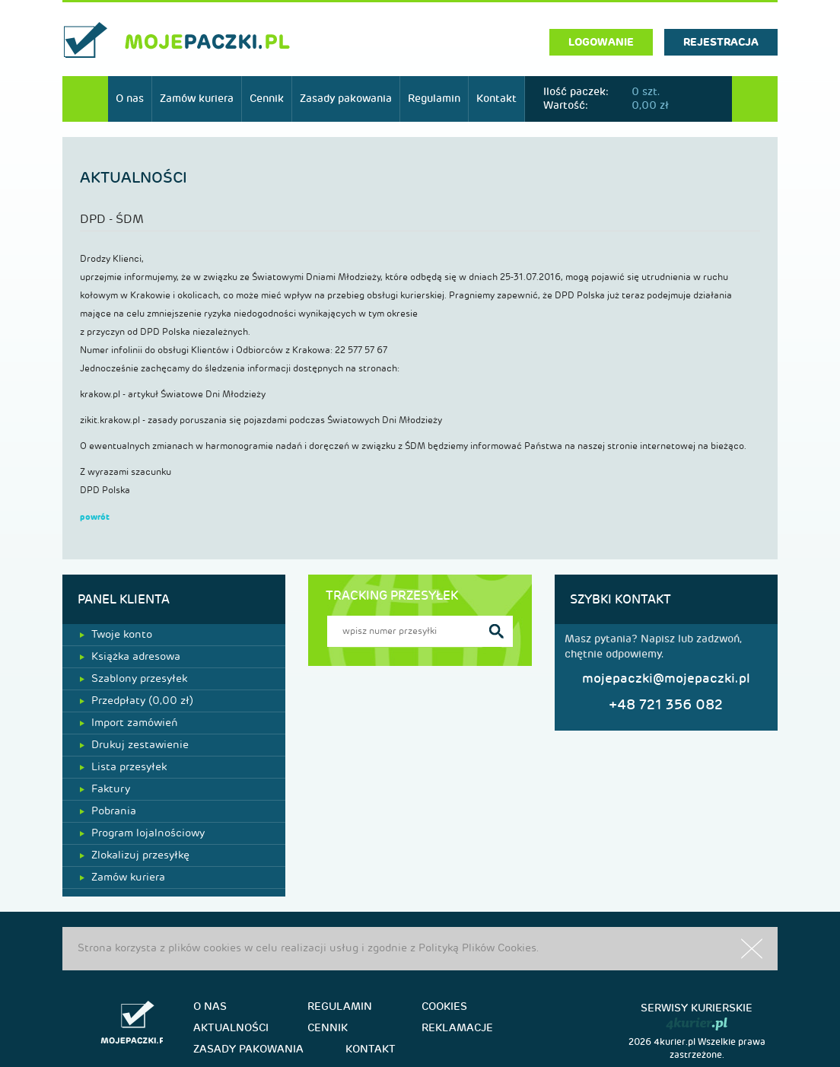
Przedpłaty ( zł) (136, 700)
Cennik (267, 98)
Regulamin (434, 98)
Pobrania (108, 810)
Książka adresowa (130, 656)
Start (85, 99)
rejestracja (721, 42)
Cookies (444, 1006)
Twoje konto (116, 634)
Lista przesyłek (123, 766)
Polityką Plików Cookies (477, 947)
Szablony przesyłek (133, 678)
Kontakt (496, 98)
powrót (95, 516)
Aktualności (231, 1027)
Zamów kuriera (197, 98)
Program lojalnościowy (142, 833)
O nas (130, 98)
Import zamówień (129, 722)
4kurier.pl (674, 1042)
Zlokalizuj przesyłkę (134, 855)
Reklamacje (457, 1027)
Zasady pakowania (346, 98)
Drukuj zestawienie (134, 744)
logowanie (601, 42)
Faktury (105, 788)
